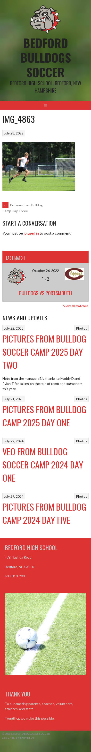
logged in (31, 233)
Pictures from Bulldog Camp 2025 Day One (44, 416)
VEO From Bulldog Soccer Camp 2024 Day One (42, 464)
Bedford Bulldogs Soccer (45, 57)
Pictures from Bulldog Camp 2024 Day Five (44, 513)
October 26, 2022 (45, 270)
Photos (81, 328)
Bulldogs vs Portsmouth (45, 293)
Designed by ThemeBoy (18, 737)
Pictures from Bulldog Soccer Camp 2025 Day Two (44, 351)
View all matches (76, 306)
